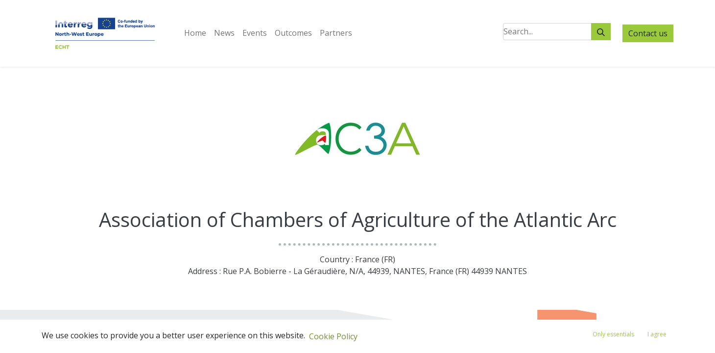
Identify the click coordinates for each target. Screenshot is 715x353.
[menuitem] (195, 33)
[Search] (601, 31)
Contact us (647, 33)
